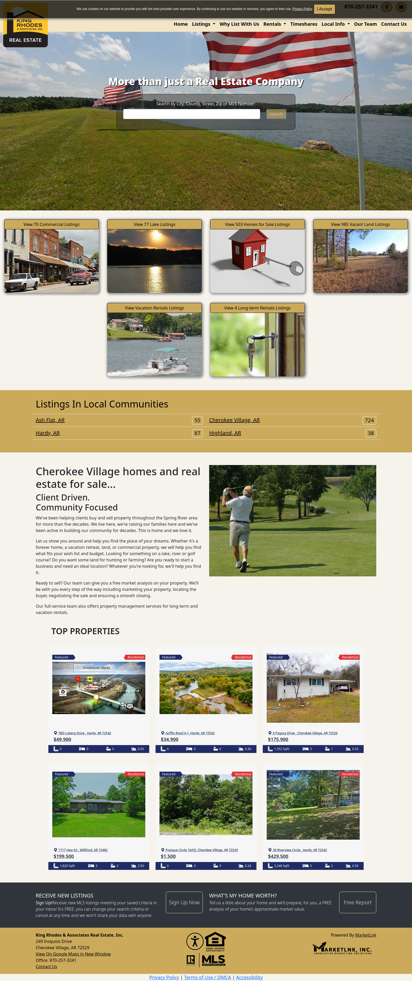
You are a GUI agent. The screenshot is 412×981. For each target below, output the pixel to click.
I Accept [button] (324, 9)
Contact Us (394, 24)
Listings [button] (202, 24)
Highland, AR (292, 433)
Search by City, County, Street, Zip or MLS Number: (205, 104)
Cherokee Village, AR (292, 420)
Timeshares (303, 24)
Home (181, 24)
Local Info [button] (334, 24)
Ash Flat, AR (119, 420)
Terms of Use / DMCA (207, 977)
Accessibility (249, 977)
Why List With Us (239, 24)
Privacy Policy (302, 9)
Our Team (365, 24)
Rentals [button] (272, 24)
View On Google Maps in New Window (73, 954)
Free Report (358, 902)
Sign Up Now (184, 902)
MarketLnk (365, 935)
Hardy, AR (119, 433)
